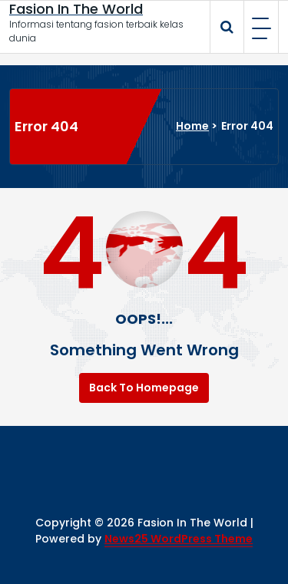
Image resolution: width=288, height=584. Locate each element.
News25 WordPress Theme (178, 538)
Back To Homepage (144, 387)
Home (192, 126)
